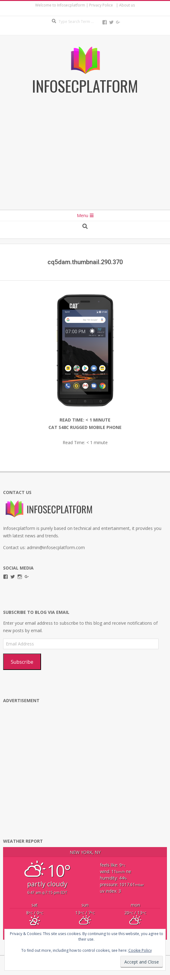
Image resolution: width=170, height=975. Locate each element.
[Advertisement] (85, 157)
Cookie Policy (140, 950)
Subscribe (22, 661)
